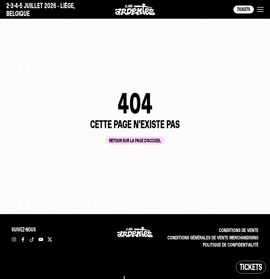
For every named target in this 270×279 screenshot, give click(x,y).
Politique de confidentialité (229, 245)
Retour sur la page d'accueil (135, 140)
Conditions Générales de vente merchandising (211, 238)
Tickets (243, 9)
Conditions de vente (238, 230)
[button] (260, 9)
